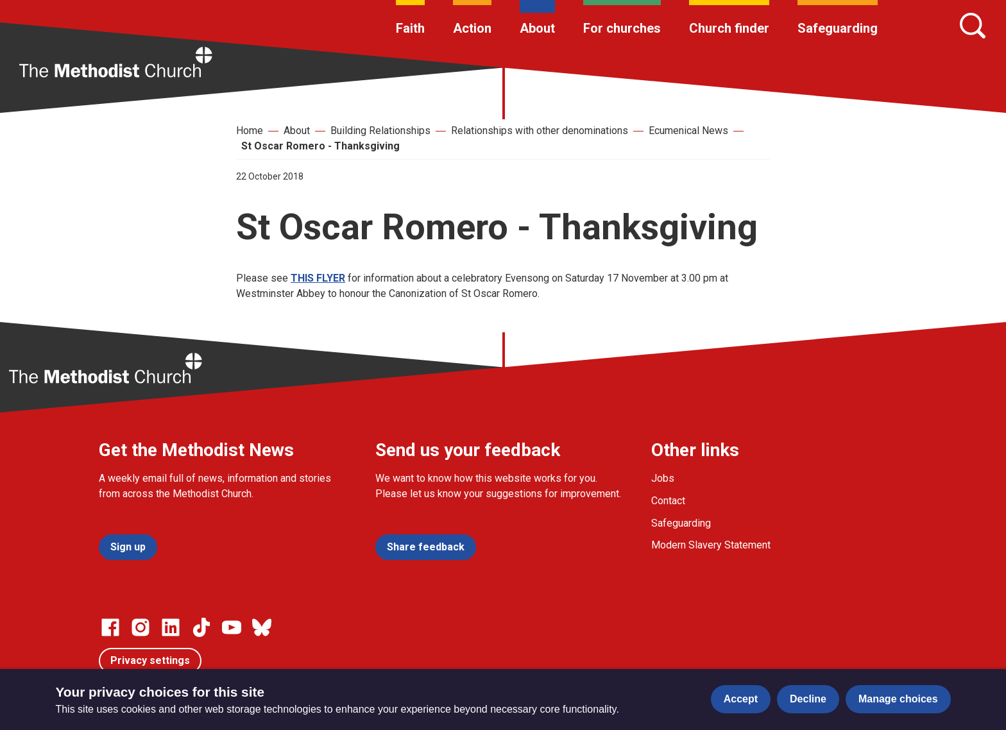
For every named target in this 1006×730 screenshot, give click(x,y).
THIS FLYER (318, 278)
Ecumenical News (688, 130)
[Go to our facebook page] (110, 627)
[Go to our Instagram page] (140, 627)
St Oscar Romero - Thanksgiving (320, 146)
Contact (668, 501)
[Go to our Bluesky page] (261, 627)
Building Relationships (380, 130)
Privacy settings (150, 660)
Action (472, 28)
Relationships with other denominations (539, 130)
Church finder (729, 28)
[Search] (972, 25)
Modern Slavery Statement (711, 545)
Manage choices (898, 698)
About (537, 28)
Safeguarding (837, 28)
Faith (410, 28)
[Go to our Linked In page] (170, 627)
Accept (741, 698)
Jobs (662, 478)
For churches (622, 28)
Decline (808, 698)
